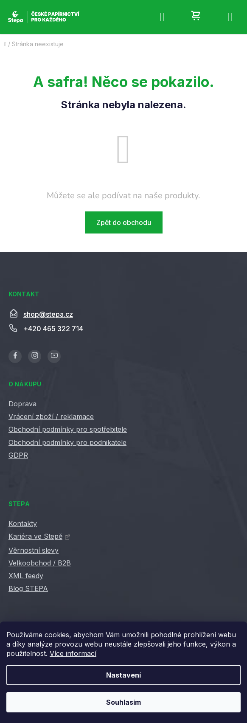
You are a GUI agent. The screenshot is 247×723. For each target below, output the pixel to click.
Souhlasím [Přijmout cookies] (123, 702)
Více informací (73, 653)
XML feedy (25, 575)
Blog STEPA (28, 588)
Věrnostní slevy (33, 550)
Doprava (22, 403)
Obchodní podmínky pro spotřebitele (67, 429)
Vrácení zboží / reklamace (51, 416)
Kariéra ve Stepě (35, 536)
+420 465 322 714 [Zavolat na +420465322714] (53, 328)
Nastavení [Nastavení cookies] (123, 675)
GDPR (18, 455)
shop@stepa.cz (48, 314)
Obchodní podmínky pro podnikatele (67, 442)
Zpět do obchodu (123, 222)
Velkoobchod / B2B (39, 563)
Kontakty (22, 523)
